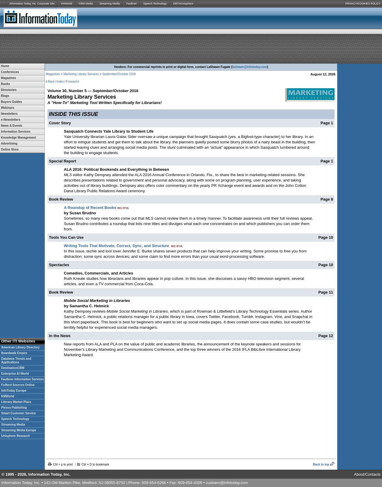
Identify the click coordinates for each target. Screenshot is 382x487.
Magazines (53, 74)
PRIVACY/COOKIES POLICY (363, 3)
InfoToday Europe (13, 390)
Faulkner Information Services (22, 379)
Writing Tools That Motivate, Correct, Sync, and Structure (116, 246)
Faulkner (131, 3)
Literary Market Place (16, 402)
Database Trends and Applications (16, 360)
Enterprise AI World (15, 373)
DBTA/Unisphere (183, 3)
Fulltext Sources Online (18, 385)
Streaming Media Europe (18, 430)
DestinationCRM (12, 368)
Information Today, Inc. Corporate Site (32, 3)
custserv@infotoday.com (227, 482)
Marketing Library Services (81, 74)
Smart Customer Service (18, 413)
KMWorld (66, 3)
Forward (71, 81)
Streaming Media (109, 3)
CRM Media (86, 3)
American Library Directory (20, 347)
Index (60, 81)
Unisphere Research (15, 436)
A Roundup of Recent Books (90, 207)
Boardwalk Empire (14, 353)
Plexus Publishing (14, 407)
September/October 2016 (119, 74)
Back (51, 81)
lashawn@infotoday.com (249, 67)
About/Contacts (367, 474)
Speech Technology (155, 3)
